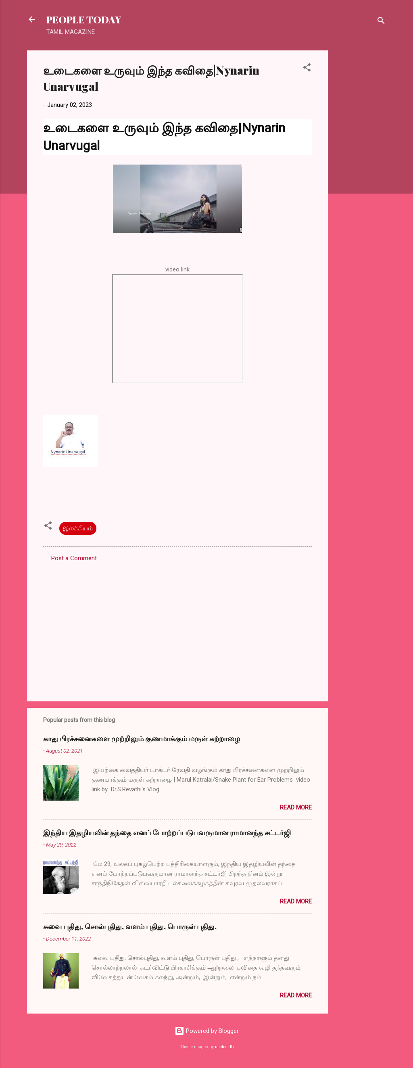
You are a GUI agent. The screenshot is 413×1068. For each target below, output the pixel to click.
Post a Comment (74, 558)
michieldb (224, 1046)
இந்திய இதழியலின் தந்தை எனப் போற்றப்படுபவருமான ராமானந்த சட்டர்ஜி (167, 832)
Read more (296, 807)
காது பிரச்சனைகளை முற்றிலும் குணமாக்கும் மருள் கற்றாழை (141, 738)
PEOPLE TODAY (83, 19)
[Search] (381, 22)
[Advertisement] (360, 171)
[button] (307, 69)
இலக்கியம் (78, 528)
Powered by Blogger (207, 1031)
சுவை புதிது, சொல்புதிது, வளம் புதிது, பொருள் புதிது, (130, 926)
